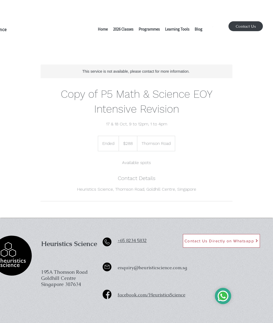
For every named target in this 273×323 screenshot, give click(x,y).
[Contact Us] (245, 26)
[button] (123, 30)
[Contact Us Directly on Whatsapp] (221, 241)
